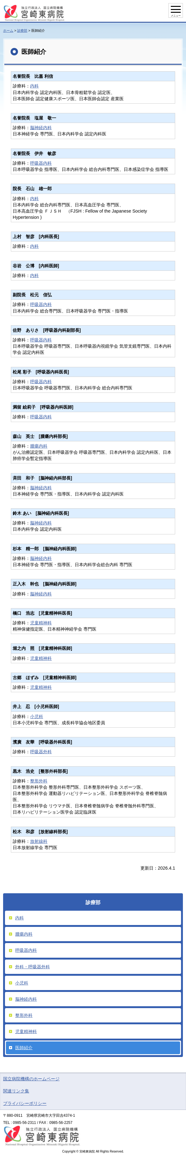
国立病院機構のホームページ (31, 1078)
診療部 (22, 30)
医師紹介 (24, 1047)
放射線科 (38, 841)
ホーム (8, 30)
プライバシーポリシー (24, 1103)
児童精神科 (41, 622)
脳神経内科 (41, 127)
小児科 (36, 716)
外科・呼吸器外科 (32, 966)
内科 (34, 85)
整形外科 (38, 780)
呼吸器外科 (41, 751)
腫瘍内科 (38, 446)
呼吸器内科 (41, 163)
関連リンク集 (16, 1090)
